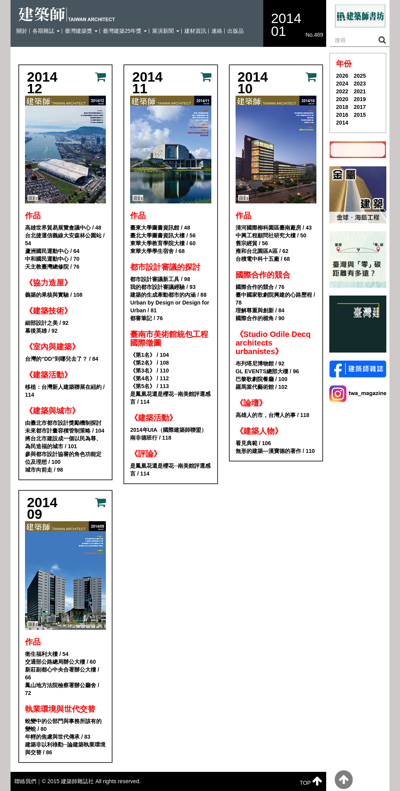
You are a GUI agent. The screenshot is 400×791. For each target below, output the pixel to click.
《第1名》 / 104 (149, 355)
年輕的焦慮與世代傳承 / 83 (57, 737)
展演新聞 (165, 31)
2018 (342, 107)
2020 (342, 99)
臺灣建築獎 (81, 31)
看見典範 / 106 (253, 443)
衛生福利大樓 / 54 (46, 654)
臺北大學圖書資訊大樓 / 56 (162, 235)
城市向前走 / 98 (44, 470)
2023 (360, 83)
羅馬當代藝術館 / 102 (262, 387)
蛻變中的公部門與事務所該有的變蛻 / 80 (63, 725)
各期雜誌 (46, 31)
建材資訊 (195, 31)
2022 (342, 91)
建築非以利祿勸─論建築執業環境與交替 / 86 (65, 748)
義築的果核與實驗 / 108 (53, 295)
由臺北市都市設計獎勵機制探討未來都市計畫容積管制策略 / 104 (64, 427)
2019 (360, 99)
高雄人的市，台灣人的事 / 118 (272, 415)
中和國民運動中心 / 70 (52, 259)
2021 (360, 91)
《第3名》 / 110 (149, 370)
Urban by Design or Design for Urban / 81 (169, 306)
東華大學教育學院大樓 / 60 (162, 243)
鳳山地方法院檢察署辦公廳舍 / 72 (62, 689)
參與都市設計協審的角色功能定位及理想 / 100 (63, 458)
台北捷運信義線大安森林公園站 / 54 (65, 239)
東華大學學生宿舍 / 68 (157, 251)
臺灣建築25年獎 (125, 31)
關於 (21, 31)
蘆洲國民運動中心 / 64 (52, 251)
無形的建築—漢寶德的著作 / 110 (275, 451)
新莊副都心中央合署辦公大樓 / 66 (62, 673)
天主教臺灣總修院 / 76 (52, 267)
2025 (360, 76)
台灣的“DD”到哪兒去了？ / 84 (61, 359)
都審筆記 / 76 (146, 318)
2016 (342, 115)
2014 (342, 122)
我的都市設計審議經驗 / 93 (162, 287)
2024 (342, 83)
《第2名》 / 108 (149, 363)
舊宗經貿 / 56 (252, 243)
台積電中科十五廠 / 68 (263, 259)
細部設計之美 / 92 (46, 323)
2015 (360, 115)
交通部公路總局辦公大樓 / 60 (60, 662)
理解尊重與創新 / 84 (260, 310)
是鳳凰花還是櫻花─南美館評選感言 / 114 (170, 398)
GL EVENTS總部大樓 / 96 (267, 371)
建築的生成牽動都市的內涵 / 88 (168, 295)
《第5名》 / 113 (149, 386)
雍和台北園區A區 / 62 (262, 251)
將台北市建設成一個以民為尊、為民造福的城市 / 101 (63, 442)
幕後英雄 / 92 (41, 331)
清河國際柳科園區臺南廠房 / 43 (274, 227)
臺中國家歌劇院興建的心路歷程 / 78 (275, 299)
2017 (360, 107)
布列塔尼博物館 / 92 (260, 363)
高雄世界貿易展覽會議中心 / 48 (63, 227)
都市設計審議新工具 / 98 (160, 279)
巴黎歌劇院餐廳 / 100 (262, 379)
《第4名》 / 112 (149, 378)
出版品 (235, 31)
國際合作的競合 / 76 (260, 287)
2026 (342, 76)
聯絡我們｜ (28, 781)
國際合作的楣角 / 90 (260, 318)
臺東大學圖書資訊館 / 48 (160, 227)
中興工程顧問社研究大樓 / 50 (271, 235)
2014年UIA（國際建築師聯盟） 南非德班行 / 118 (168, 434)
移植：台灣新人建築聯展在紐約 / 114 (65, 391)
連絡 (216, 31)
